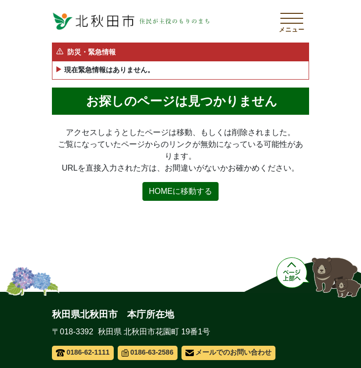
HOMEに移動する (180, 191)
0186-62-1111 (83, 352)
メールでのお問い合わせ (228, 352)
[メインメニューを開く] (291, 21)
